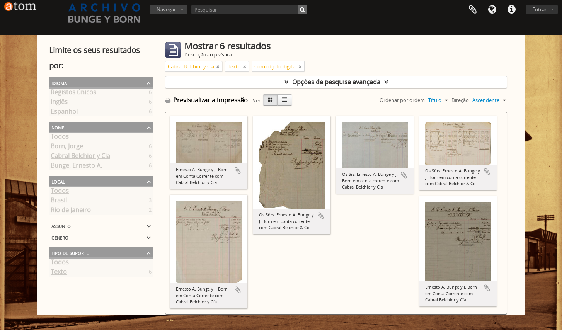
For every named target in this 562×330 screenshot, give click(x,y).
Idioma (492, 9)
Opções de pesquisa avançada (336, 82)
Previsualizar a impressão (206, 100)
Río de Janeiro (71, 211)
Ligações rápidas (511, 9)
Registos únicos (73, 93)
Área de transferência (472, 9)
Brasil (59, 201)
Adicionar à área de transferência (238, 170)
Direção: (460, 100)
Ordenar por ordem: (403, 100)
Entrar (539, 9)
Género (59, 237)
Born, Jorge (67, 147)
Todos (60, 138)
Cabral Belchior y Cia (80, 157)
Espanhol (64, 113)
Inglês (59, 103)
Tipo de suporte (70, 252)
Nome (57, 127)
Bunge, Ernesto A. (76, 167)
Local (58, 181)
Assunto (61, 225)
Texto (59, 273)
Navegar (166, 9)
